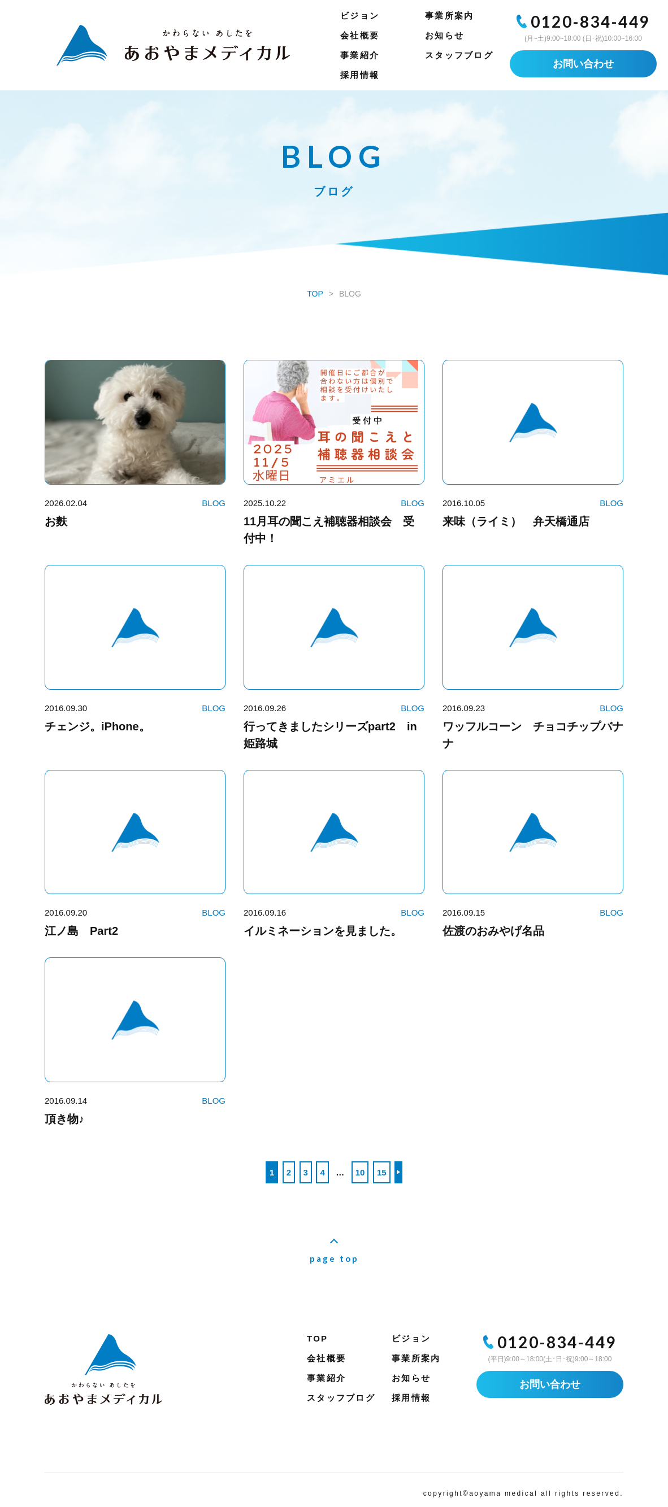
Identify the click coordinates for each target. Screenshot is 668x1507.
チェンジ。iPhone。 (97, 726)
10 (360, 1172)
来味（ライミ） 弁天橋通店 (516, 521)
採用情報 (359, 75)
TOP (317, 1338)
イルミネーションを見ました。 (323, 931)
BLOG (213, 503)
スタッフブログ (459, 55)
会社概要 (359, 35)
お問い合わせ (583, 63)
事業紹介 (359, 55)
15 (382, 1172)
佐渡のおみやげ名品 (499, 931)
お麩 (56, 521)
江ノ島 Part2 (81, 931)
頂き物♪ (64, 1119)
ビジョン (359, 15)
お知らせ (444, 35)
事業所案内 (449, 15)
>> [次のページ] (398, 1172)
